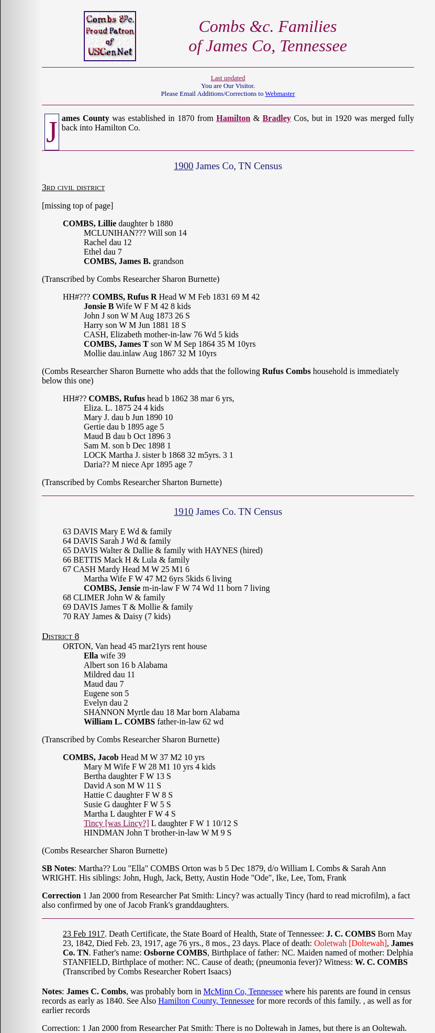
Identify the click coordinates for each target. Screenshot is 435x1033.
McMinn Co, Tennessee (243, 991)
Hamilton (233, 118)
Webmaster (280, 93)
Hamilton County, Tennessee (206, 1000)
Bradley (277, 118)
